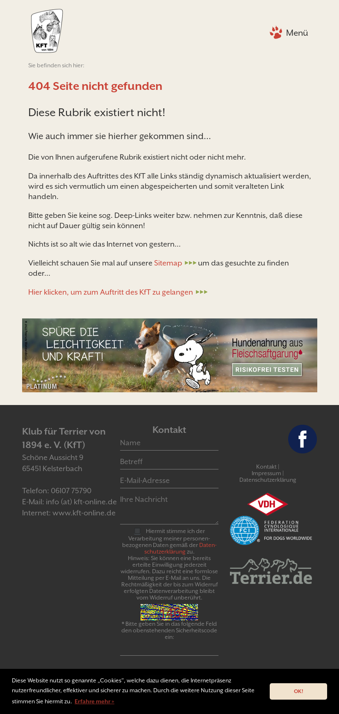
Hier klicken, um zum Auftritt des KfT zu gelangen (110, 292)
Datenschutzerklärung (267, 479)
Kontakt (266, 466)
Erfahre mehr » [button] (94, 701)
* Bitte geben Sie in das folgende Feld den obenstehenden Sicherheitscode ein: (169, 630)
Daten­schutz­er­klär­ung (180, 548)
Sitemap (168, 263)
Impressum (266, 473)
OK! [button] (298, 691)
